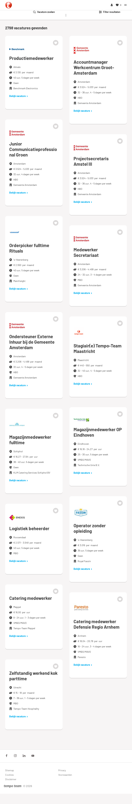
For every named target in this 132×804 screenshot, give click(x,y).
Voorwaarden (65, 774)
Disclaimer (10, 779)
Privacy (62, 770)
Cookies (9, 774)
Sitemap (9, 770)
